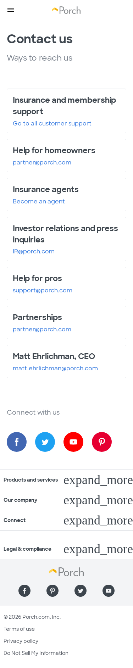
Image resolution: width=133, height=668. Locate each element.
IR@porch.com (34, 251)
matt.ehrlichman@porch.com (55, 368)
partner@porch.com (42, 162)
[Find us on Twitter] (45, 442)
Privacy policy (21, 641)
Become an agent (39, 201)
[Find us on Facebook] (17, 442)
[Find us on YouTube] (73, 442)
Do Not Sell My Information (36, 653)
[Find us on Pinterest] (102, 442)
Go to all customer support (52, 123)
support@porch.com (42, 290)
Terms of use (19, 629)
